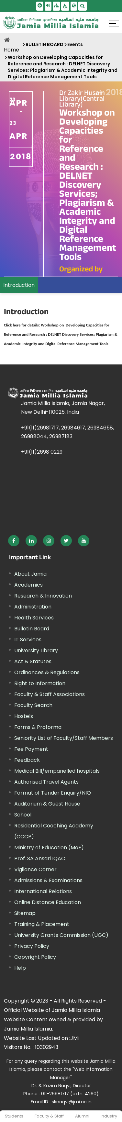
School (22, 814)
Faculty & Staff (49, 1116)
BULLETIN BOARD (44, 44)
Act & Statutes (32, 661)
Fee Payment (31, 749)
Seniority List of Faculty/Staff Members (63, 738)
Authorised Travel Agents (46, 782)
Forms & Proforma (37, 727)
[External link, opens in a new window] (60, 334)
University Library (36, 650)
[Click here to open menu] (114, 23)
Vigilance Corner (35, 869)
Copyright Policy (35, 957)
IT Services (27, 639)
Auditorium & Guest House (47, 803)
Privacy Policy (31, 946)
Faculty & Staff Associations (49, 694)
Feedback (27, 760)
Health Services (34, 617)
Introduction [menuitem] (19, 285)
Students (14, 1116)
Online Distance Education (47, 902)
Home (11, 49)
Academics (28, 585)
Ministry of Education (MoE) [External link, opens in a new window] (49, 847)
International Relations (43, 891)
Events (75, 44)
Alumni (82, 1116)
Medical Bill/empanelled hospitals (57, 771)
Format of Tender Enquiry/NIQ (52, 793)
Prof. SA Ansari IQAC (39, 858)
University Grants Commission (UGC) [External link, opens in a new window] (61, 935)
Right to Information (39, 683)
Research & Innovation (43, 595)
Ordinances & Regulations (47, 672)
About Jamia (30, 574)
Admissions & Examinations (48, 880)
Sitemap (25, 913)
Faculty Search (33, 705)
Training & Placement (41, 924)
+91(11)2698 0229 (41, 452)
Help (20, 968)
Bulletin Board (31, 628)
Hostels (23, 716)
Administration (32, 606)
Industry (109, 1116)
